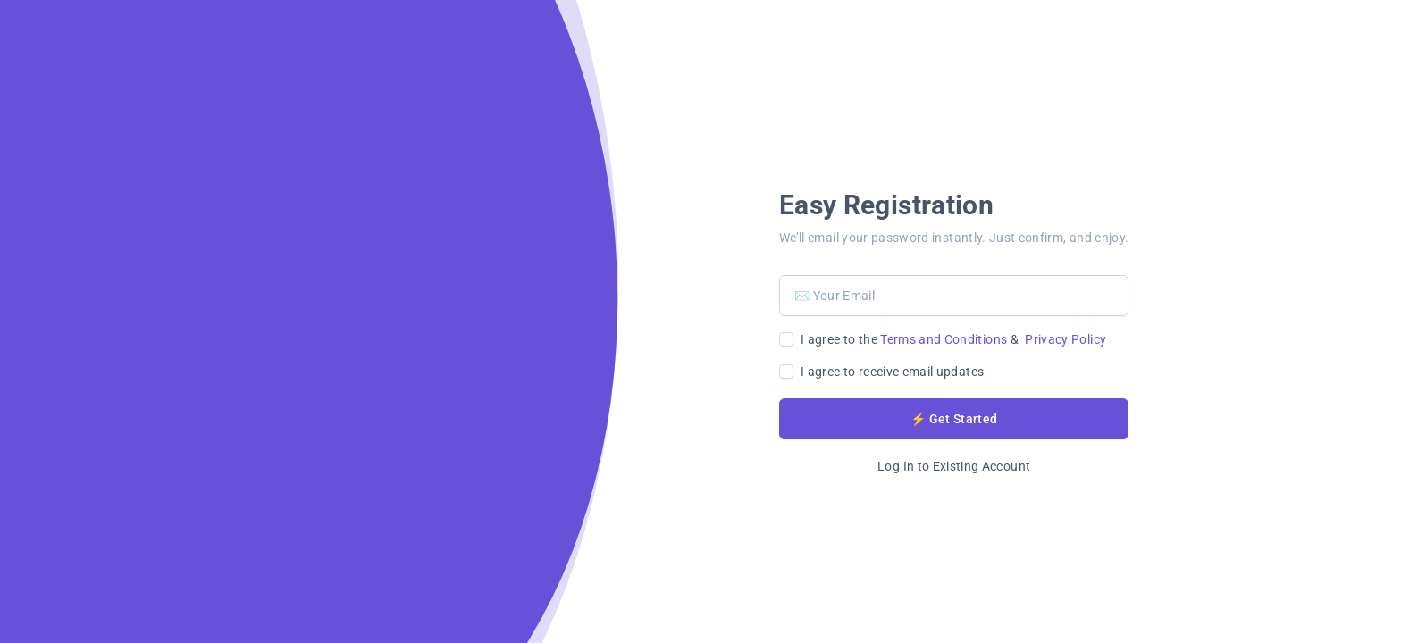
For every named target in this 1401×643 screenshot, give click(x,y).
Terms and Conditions (943, 339)
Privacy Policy (1065, 339)
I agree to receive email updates (892, 371)
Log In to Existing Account (953, 466)
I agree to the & (953, 339)
